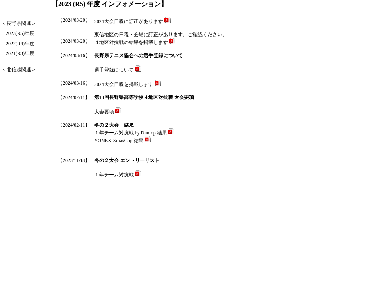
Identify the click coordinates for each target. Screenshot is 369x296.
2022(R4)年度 (20, 43)
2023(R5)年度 (20, 33)
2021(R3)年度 (20, 53)
